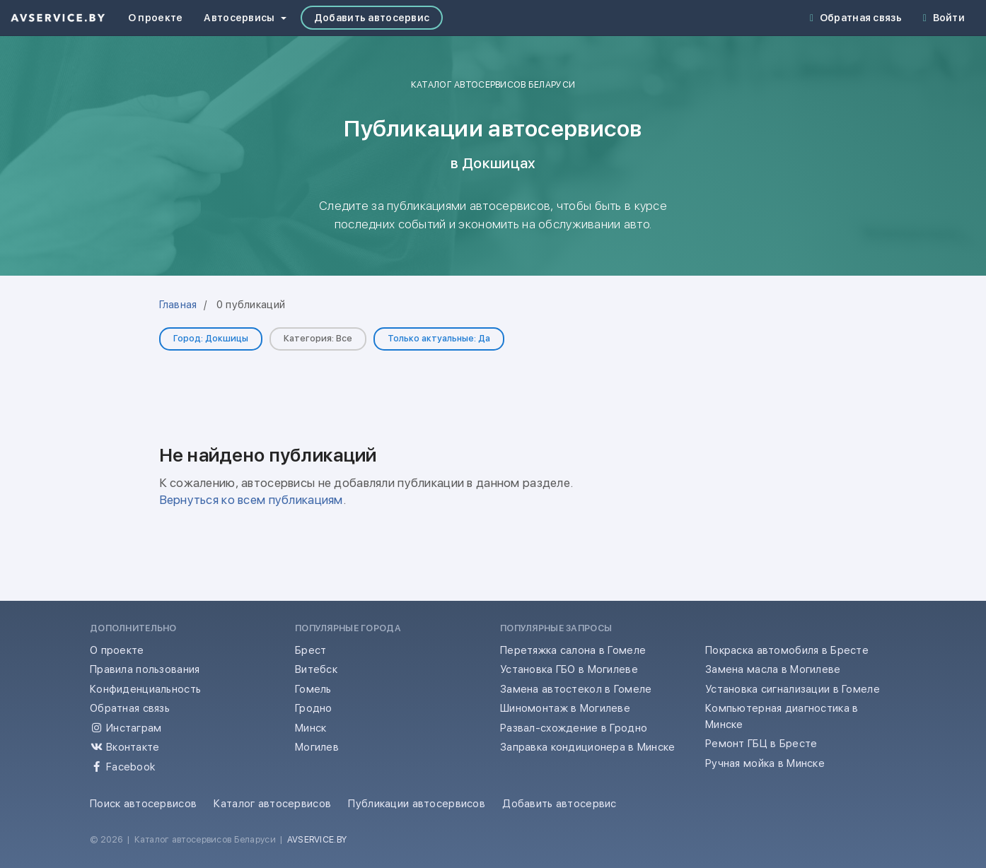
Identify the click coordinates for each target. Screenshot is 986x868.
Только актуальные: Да (439, 338)
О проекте (155, 17)
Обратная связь (856, 17)
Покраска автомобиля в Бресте (787, 650)
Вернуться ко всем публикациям (251, 500)
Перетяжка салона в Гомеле (573, 650)
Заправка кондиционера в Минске (587, 747)
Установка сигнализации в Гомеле (792, 689)
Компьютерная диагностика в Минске (781, 716)
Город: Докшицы (210, 338)
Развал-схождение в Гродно (573, 728)
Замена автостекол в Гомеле (575, 689)
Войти (944, 17)
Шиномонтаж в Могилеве (565, 708)
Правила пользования (144, 669)
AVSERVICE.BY (317, 839)
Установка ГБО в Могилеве (569, 669)
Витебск (316, 669)
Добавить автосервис (371, 17)
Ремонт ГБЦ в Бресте (761, 743)
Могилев (317, 747)
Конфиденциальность (145, 689)
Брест (310, 650)
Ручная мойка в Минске (765, 763)
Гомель (313, 689)
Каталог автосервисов (272, 803)
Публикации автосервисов (416, 803)
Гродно (313, 708)
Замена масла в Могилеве (773, 669)
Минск (310, 728)
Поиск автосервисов (143, 803)
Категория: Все (318, 338)
